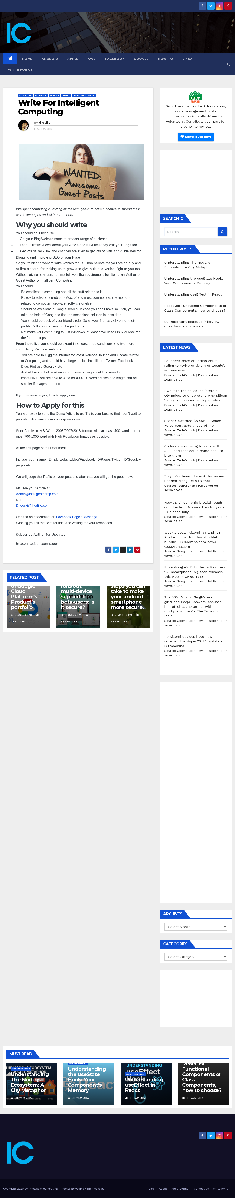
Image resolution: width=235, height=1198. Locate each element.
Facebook (114, 59)
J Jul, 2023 (23, 614)
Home (27, 59)
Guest (66, 95)
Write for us (20, 69)
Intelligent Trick (83, 95)
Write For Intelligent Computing (58, 107)
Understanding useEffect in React (193, 294)
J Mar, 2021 (123, 614)
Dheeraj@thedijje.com (33, 505)
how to (165, 59)
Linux (187, 59)
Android (50, 59)
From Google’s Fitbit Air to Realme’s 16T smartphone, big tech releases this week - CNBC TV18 (194, 572)
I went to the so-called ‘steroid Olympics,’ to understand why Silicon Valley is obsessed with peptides (195, 395)
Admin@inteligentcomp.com (37, 494)
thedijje (44, 122)
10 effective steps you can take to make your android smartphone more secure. (128, 594)
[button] (228, 64)
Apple (72, 59)
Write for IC (221, 1188)
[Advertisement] (195, 178)
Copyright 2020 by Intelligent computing (31, 1188)
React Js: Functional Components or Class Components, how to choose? (201, 1077)
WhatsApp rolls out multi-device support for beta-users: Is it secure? (77, 594)
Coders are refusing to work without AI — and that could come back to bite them (195, 450)
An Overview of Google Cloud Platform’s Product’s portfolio (27, 594)
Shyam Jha (21, 1097)
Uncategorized (21, 1069)
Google (141, 59)
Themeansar (95, 1188)
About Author (181, 1188)
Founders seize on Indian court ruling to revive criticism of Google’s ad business (195, 365)
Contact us (201, 1188)
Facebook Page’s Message (76, 517)
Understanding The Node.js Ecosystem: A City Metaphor (30, 1082)
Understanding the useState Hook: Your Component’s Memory (87, 1079)
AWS (92, 59)
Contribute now (195, 137)
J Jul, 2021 (72, 614)
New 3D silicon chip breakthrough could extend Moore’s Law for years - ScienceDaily (194, 507)
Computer (25, 95)
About (163, 1188)
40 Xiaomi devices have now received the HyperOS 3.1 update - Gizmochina (193, 641)
